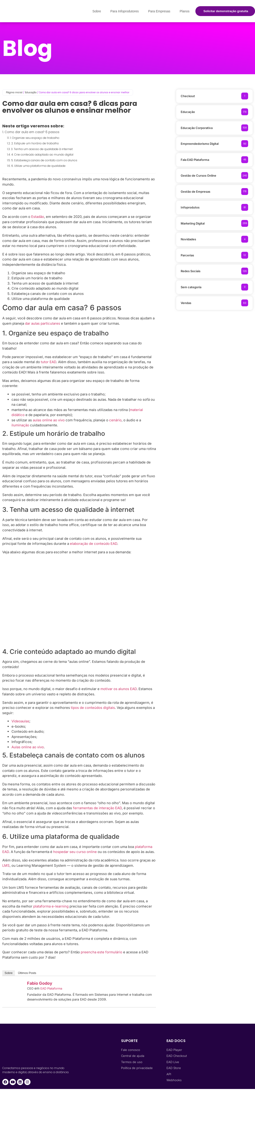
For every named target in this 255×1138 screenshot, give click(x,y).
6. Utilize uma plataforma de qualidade (38, 166)
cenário (115, 420)
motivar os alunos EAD (118, 689)
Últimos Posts (27, 973)
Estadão (37, 216)
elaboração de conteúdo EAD (93, 543)
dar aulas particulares (42, 323)
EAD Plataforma (51, 988)
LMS (6, 865)
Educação (30, 92)
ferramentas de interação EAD (97, 808)
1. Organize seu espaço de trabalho (34, 138)
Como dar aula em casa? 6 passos (32, 132)
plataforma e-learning (51, 906)
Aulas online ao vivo (27, 747)
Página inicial (14, 92)
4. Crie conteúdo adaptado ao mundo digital (42, 154)
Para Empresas (159, 11)
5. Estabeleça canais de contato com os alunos (44, 160)
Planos (184, 11)
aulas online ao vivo (49, 420)
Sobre (96, 11)
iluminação (20, 425)
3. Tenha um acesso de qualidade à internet (42, 149)
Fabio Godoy (39, 983)
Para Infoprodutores (124, 11)
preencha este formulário (101, 952)
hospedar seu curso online (75, 852)
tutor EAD (48, 362)
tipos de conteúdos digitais (93, 707)
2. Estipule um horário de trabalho (35, 143)
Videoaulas (20, 721)
